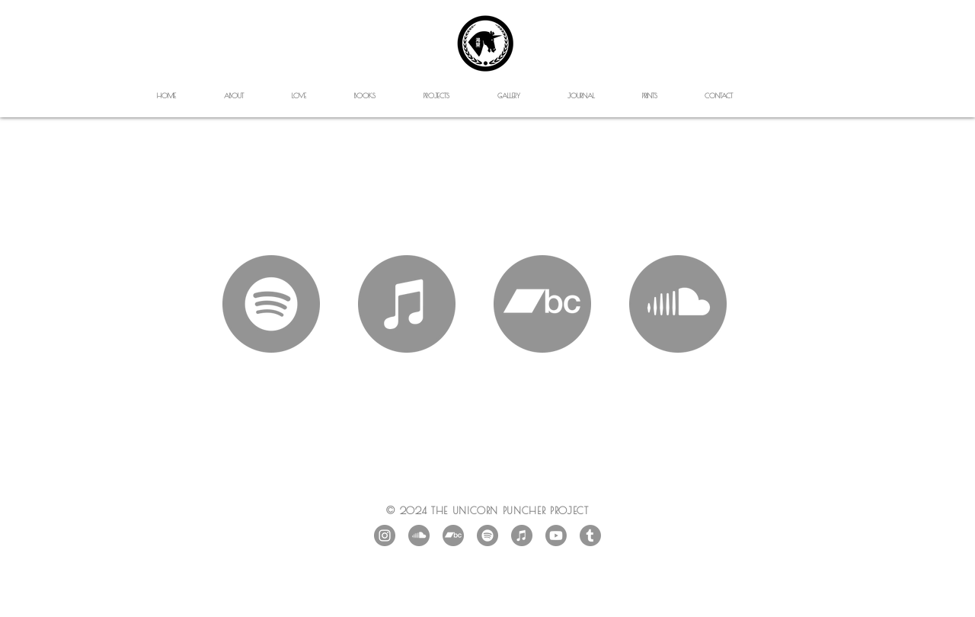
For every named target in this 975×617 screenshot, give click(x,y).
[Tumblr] (590, 535)
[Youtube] (556, 535)
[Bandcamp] (453, 535)
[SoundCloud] (419, 535)
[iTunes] (521, 535)
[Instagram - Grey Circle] (384, 535)
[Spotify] (487, 535)
